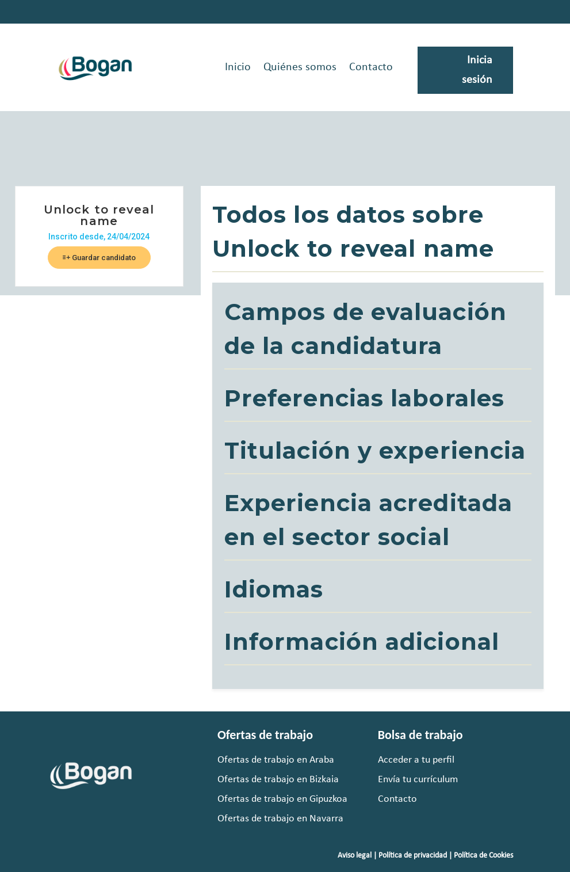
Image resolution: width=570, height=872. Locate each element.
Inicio (238, 67)
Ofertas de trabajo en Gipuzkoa (282, 799)
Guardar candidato (99, 257)
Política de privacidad (412, 855)
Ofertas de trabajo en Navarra (280, 818)
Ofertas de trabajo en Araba (275, 760)
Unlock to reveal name (99, 215)
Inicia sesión (477, 70)
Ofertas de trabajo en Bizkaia (278, 779)
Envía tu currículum (418, 779)
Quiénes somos (299, 67)
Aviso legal (355, 855)
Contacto (371, 67)
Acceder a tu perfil (416, 760)
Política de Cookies (483, 855)
